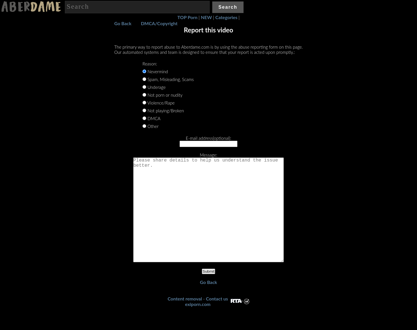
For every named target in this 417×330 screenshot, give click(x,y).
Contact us (217, 321)
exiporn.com (198, 327)
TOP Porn (187, 17)
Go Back (122, 23)
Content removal (185, 321)
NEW (206, 17)
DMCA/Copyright (159, 23)
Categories (226, 17)
